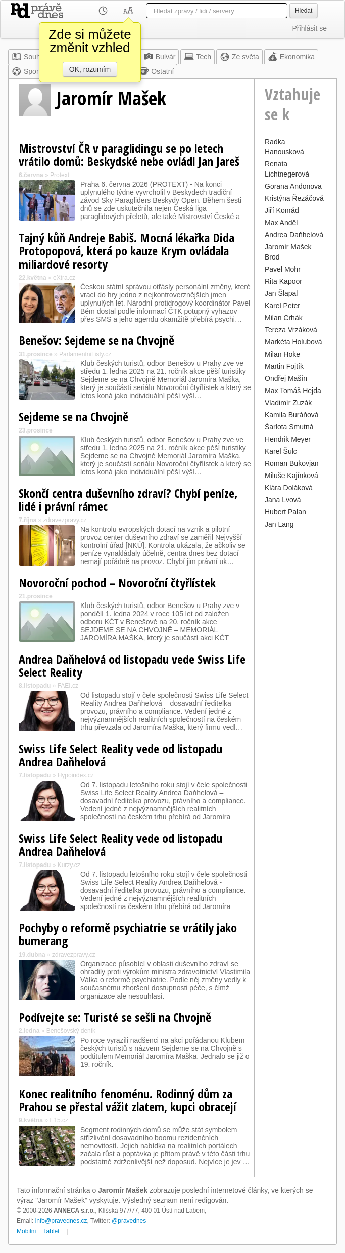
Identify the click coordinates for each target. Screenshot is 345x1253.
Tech (197, 57)
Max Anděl (281, 223)
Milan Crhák (284, 318)
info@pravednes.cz (61, 1220)
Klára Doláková (289, 488)
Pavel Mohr (283, 269)
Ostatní (156, 71)
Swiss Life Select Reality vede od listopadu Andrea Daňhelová (120, 755)
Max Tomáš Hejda (293, 390)
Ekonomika (291, 57)
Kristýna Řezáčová (294, 198)
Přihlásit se (309, 28)
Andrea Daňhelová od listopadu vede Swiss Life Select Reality (132, 665)
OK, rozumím (90, 69)
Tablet (51, 1231)
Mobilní (26, 1231)
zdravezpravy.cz (65, 520)
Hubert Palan (285, 512)
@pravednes (129, 1220)
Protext (59, 175)
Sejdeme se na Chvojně (73, 416)
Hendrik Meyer (288, 439)
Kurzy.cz (69, 865)
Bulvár (159, 57)
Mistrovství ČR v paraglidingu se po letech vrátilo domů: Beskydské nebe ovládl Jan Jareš (129, 154)
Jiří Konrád (282, 210)
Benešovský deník (70, 1030)
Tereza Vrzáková (291, 330)
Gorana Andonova (293, 186)
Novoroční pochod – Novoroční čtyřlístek (117, 582)
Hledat (303, 10)
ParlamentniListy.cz (85, 354)
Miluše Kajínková (291, 475)
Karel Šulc (281, 451)
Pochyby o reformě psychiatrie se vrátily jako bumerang (128, 934)
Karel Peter (282, 305)
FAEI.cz (68, 685)
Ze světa (239, 57)
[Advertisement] (295, 683)
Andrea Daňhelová (294, 235)
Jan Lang (279, 524)
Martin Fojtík (284, 366)
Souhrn (29, 57)
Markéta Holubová (293, 342)
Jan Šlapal (281, 293)
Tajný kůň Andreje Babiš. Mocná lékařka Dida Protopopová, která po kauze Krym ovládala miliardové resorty (126, 250)
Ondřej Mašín (286, 378)
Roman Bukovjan (292, 463)
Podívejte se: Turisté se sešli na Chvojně (115, 1017)
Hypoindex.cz (76, 775)
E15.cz (59, 1120)
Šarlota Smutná (289, 427)
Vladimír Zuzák (288, 403)
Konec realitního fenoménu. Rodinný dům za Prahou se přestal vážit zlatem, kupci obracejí (127, 1100)
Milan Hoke (282, 354)
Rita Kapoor (283, 281)
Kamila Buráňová (292, 415)
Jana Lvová (283, 500)
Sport (26, 71)
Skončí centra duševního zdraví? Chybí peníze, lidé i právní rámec (128, 499)
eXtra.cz (64, 277)
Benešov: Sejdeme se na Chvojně (96, 340)
